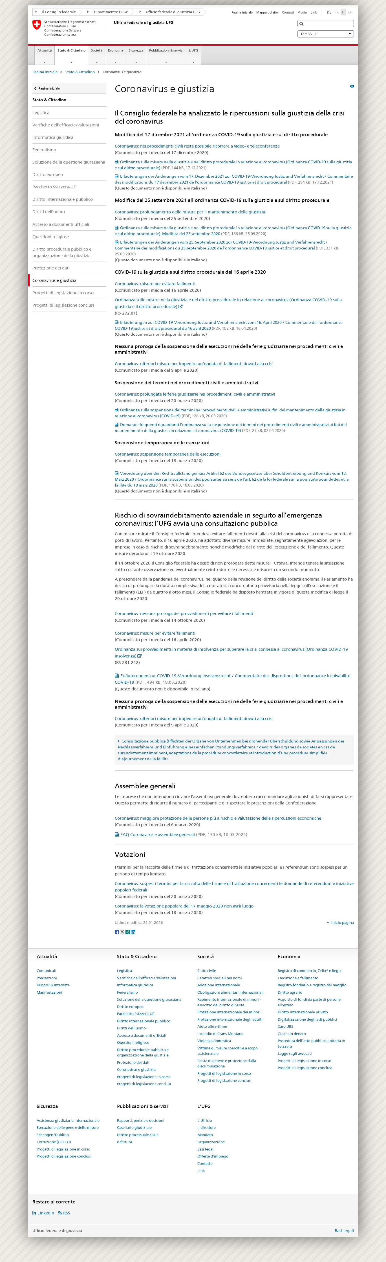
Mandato (205, 1134)
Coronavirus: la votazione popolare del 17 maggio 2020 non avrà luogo (184, 906)
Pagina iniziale (242, 12)
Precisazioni (47, 978)
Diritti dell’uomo (48, 211)
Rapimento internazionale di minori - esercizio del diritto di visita (229, 1002)
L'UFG (193, 50)
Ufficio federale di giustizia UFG (170, 11)
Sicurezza (136, 50)
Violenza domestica (214, 1040)
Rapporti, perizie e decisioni (140, 1120)
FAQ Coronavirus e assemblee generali (183, 834)
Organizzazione (211, 1142)
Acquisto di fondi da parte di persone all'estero (309, 1002)
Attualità (45, 50)
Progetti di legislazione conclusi (63, 305)
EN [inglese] (351, 11)
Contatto (205, 1163)
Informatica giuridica (52, 137)
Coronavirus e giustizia (136, 1069)
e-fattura (124, 1142)
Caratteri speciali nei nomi (219, 978)
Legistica (40, 112)
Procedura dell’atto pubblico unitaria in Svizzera (311, 1043)
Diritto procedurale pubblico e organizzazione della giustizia (61, 252)
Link (314, 12)
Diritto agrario (290, 992)
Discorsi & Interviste (53, 985)
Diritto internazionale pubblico (62, 199)
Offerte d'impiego (212, 1156)
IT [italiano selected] (343, 12)
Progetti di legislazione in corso (63, 292)
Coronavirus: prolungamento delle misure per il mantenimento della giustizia (190, 212)
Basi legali (206, 1149)
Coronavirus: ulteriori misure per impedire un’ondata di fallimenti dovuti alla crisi (194, 363)
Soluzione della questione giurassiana (68, 162)
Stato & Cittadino (73, 52)
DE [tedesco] (329, 12)
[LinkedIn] (133, 931)
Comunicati (46, 970)
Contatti (288, 12)
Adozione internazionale (218, 985)
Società (96, 50)
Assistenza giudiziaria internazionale (68, 1120)
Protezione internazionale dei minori (229, 1012)
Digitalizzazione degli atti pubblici (307, 1019)
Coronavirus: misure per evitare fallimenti (155, 283)
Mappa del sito (267, 12)
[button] (302, 23)
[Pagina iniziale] (112, 28)
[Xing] (128, 931)
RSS (66, 1213)
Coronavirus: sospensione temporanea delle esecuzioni (167, 454)
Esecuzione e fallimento (298, 978)
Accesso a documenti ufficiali (60, 224)
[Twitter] (122, 931)
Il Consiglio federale (56, 11)
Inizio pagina (342, 922)
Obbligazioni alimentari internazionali (230, 992)
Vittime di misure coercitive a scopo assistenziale (227, 1051)
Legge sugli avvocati (295, 1053)
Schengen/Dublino (53, 1134)
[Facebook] (117, 931)
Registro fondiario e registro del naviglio (312, 985)
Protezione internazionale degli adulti (230, 1019)
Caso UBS (285, 1026)
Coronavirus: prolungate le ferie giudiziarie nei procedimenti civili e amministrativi (195, 394)
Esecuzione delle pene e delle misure (68, 1127)
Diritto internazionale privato (303, 1012)
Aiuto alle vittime (212, 1026)
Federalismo (44, 149)
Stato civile (206, 970)
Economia (115, 50)
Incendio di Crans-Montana (220, 1033)
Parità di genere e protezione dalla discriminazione (226, 1063)
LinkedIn (46, 1213)
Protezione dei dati (51, 268)
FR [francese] (336, 12)
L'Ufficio (204, 1120)
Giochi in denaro (292, 1033)
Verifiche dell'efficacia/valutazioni (65, 125)
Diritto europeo (47, 174)
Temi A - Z (326, 34)
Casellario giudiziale (134, 1127)
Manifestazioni (49, 992)
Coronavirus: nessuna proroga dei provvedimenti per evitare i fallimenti (184, 613)
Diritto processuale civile (137, 1134)
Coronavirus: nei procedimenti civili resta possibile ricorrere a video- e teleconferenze (197, 146)
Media (302, 12)
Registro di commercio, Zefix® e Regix (309, 970)
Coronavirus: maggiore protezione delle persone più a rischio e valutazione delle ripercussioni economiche (218, 818)
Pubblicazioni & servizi (166, 50)
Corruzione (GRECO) (54, 1142)
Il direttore (206, 1127)
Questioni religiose (50, 236)
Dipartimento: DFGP (107, 11)
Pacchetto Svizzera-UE (54, 186)
